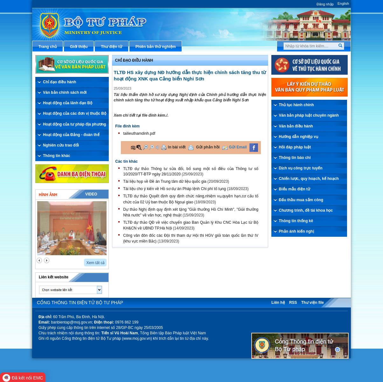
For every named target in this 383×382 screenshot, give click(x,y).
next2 (46, 260)
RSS (293, 302)
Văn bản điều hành (296, 126)
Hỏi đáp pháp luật (295, 147)
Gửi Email (238, 147)
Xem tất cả (95, 263)
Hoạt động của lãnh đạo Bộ (67, 103)
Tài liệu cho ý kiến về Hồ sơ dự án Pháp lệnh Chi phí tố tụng (174, 189)
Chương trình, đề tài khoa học (306, 210)
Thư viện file (312, 302)
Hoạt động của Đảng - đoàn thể (71, 135)
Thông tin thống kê (296, 221)
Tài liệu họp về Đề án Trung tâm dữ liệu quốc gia (164, 181)
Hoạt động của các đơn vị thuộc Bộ (74, 113)
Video (91, 194)
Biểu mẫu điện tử (294, 189)
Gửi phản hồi (207, 147)
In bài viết (177, 147)
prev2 (39, 260)
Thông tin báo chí (295, 157)
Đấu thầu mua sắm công (301, 200)
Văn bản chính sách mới (65, 92)
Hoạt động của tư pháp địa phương (74, 124)
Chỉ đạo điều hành (59, 82)
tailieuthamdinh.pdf (139, 133)
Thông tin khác (56, 155)
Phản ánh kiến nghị (296, 231)
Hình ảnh (48, 195)
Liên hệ (278, 302)
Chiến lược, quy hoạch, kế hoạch (309, 178)
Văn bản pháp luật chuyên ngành (309, 115)
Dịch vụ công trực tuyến (301, 168)
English (343, 3)
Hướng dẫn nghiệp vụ (298, 136)
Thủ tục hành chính (296, 105)
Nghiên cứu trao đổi (61, 145)
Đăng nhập (325, 4)
